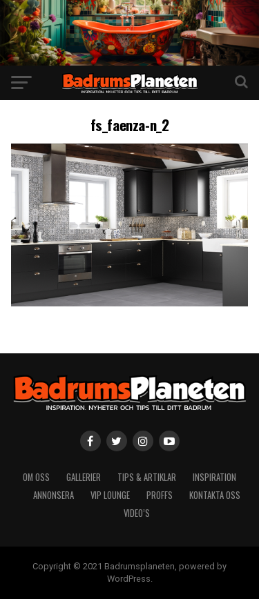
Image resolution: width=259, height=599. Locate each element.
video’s (137, 513)
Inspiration (214, 477)
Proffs (159, 495)
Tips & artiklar (146, 477)
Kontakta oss (214, 495)
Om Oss (36, 477)
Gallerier (83, 477)
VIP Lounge (110, 495)
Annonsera (53, 495)
